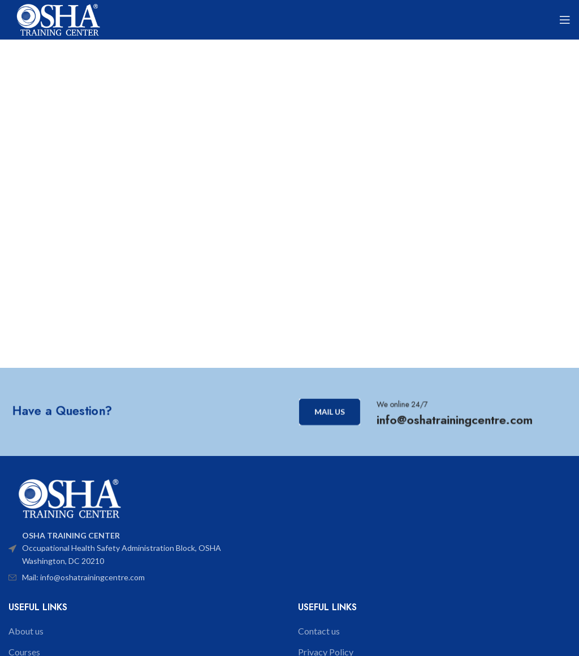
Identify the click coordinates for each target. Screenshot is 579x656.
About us (26, 630)
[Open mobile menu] (565, 19)
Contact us (319, 630)
